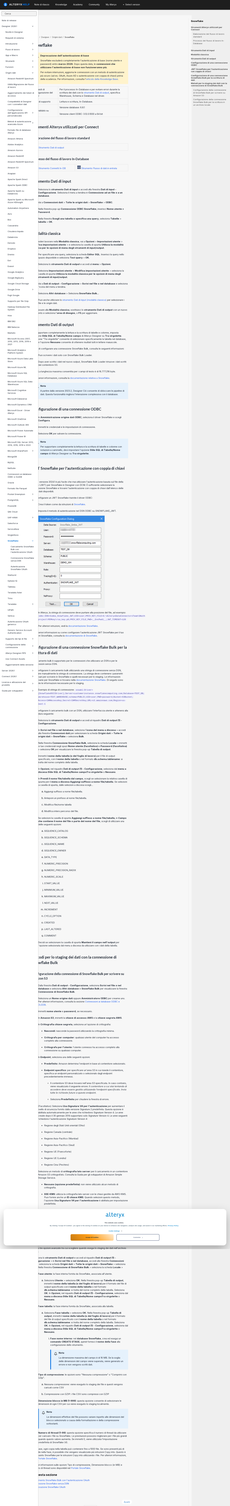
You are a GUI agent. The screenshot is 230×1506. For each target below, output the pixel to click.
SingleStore (13, 535)
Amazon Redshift (16, 156)
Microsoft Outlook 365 (18, 425)
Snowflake (20, 541)
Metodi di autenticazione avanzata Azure (20, 122)
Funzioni (19, 67)
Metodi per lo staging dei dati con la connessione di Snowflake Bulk (209, 84)
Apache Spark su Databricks (16, 192)
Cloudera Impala (15, 231)
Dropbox (12, 248)
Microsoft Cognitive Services (17, 391)
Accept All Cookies (92, 1494)
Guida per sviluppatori (17, 690)
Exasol (11, 266)
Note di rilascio (41, 4)
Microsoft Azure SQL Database (17, 374)
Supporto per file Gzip (18, 301)
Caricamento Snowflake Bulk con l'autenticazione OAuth (22, 549)
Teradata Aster (15, 592)
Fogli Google (13, 295)
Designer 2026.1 (17, 26)
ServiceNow (13, 529)
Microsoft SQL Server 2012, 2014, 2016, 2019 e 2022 (21, 443)
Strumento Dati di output (203, 58)
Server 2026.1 (17, 670)
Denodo (11, 243)
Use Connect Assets (15, 659)
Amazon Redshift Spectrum (21, 78)
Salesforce (13, 523)
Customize (138, 1494)
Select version (131, 4)
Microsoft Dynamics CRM (20, 404)
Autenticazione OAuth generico (18, 623)
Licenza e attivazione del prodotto (17, 683)
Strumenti (19, 61)
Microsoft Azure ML (17, 367)
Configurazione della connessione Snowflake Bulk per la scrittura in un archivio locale (209, 102)
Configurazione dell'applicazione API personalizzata (20, 113)
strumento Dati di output (134, 84)
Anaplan (12, 173)
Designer (84, 29)
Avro (10, 214)
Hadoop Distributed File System (19, 308)
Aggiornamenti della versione (19, 664)
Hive (10, 315)
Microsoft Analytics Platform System (17, 351)
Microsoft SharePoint (20, 451)
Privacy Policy (173, 1482)
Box (9, 219)
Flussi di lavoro (19, 49)
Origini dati (19, 73)
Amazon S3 (13, 167)
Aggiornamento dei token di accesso (21, 94)
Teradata (20, 604)
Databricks (13, 237)
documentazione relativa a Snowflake (128, 369)
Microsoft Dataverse (17, 399)
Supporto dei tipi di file (19, 639)
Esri (9, 260)
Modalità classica (200, 54)
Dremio (11, 254)
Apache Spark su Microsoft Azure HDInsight (21, 200)
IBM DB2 (11, 321)
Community (94, 4)
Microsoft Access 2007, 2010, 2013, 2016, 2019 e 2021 (19, 341)
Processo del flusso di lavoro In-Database (208, 42)
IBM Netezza (13, 327)
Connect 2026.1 (17, 676)
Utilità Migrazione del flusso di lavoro (21, 85)
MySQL (11, 462)
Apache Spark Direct (17, 179)
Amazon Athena (15, 138)
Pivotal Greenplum (20, 494)
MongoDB (12, 456)
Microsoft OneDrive (17, 419)
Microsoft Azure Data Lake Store (20, 360)
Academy (78, 4)
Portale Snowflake (85, 1450)
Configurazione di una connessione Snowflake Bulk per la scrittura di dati (209, 77)
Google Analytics (16, 272)
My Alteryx (111, 4)
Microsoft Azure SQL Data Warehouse (20, 383)
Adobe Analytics (15, 144)
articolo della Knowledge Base (140, 70)
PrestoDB (12, 506)
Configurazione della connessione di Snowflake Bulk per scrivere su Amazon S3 (209, 93)
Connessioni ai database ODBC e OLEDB (19, 475)
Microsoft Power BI (17, 436)
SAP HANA (20, 517)
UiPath (11, 610)
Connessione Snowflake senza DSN (22, 559)
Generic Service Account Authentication (20, 631)
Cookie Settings (114, 1488)
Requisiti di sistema (14, 38)
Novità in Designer (14, 32)
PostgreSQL (20, 500)
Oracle (11, 482)
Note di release (9, 20)
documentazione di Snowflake (119, 627)
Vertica (11, 616)
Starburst (12, 575)
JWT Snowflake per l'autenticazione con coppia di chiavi (209, 70)
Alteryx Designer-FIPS (19, 653)
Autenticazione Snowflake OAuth (19, 567)
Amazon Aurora (15, 150)
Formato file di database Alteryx (19, 131)
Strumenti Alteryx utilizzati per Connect (206, 28)
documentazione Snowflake (121, 617)
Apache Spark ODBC (17, 185)
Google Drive (20, 289)
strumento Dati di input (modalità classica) (123, 291)
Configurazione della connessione (19, 646)
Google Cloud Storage (18, 283)
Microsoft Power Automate (20, 430)
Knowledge (61, 4)
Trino (10, 598)
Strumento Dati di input (203, 50)
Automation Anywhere (18, 208)
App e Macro (19, 55)
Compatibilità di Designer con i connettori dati (19, 102)
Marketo (11, 333)
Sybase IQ (12, 581)
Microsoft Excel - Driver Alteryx (19, 411)
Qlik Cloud (12, 511)
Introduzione (19, 43)
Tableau (11, 587)
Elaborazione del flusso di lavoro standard (208, 35)
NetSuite (12, 468)
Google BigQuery (16, 278)
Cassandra (13, 225)
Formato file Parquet (17, 488)
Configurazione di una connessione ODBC (209, 63)
